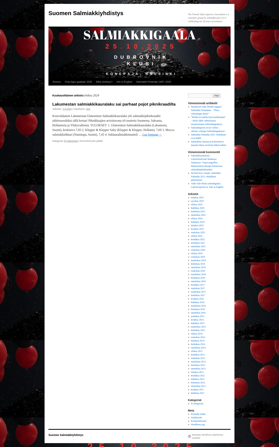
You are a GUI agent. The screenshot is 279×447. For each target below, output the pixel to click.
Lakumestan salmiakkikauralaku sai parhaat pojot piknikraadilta (114, 104)
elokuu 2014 (197, 333)
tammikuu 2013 (198, 368)
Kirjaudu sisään (198, 414)
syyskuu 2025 (197, 201)
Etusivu (57, 81)
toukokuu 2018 (198, 270)
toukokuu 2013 (198, 358)
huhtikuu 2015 (198, 323)
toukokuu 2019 (198, 257)
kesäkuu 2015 (197, 319)
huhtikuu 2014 (198, 340)
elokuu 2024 (197, 218)
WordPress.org (198, 424)
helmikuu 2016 (198, 309)
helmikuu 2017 (198, 295)
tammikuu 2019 (198, 267)
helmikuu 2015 (198, 330)
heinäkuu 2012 (198, 375)
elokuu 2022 (197, 236)
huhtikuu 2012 (198, 379)
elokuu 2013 (197, 351)
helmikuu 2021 (198, 243)
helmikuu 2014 (198, 344)
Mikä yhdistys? (104, 81)
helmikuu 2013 (198, 365)
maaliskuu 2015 (198, 326)
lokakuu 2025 (197, 197)
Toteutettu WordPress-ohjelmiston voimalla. (207, 436)
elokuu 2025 (197, 204)
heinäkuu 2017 (198, 284)
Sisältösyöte (196, 417)
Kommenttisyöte (199, 421)
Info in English (124, 81)
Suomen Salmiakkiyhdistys (85, 13)
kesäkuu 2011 (197, 389)
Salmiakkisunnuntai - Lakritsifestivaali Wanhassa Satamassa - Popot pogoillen (204, 159)
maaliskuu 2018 (198, 274)
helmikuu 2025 (198, 211)
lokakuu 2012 (197, 372)
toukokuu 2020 (198, 250)
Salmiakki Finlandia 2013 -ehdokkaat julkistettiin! (206, 176)
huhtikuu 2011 (197, 393)
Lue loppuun (152, 134)
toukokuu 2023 (198, 232)
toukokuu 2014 (198, 337)
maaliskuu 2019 (198, 260)
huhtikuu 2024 (198, 222)
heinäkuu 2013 (198, 354)
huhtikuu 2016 (198, 302)
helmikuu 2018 (198, 277)
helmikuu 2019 (198, 263)
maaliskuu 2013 (198, 361)
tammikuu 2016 (198, 312)
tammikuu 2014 (198, 347)
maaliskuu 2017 (198, 291)
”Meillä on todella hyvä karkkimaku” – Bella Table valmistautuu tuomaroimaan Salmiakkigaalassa (208, 121)
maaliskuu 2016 (198, 305)
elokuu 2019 (197, 253)
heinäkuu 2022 (198, 239)
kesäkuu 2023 (197, 229)
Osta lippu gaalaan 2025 (78, 81)
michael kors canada (200, 173)
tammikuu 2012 (198, 386)
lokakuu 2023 (197, 225)
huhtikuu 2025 (198, 208)
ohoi (88, 109)
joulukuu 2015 (198, 316)
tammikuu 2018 (198, 281)
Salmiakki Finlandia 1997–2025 (153, 81)
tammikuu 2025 (198, 215)
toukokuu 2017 (198, 288)
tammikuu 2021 (198, 246)
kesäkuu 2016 (197, 298)
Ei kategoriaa (71, 141)
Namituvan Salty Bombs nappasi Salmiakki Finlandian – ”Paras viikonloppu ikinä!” (206, 110)
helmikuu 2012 (198, 382)
